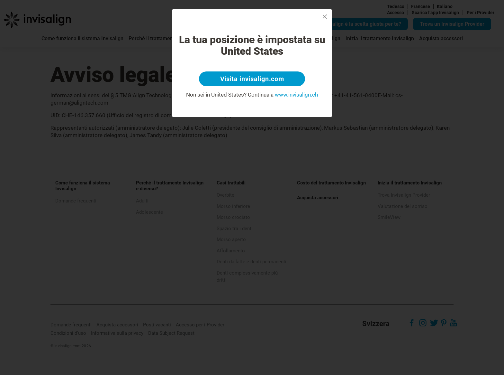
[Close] (324, 16)
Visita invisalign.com (252, 79)
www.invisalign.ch (296, 94)
